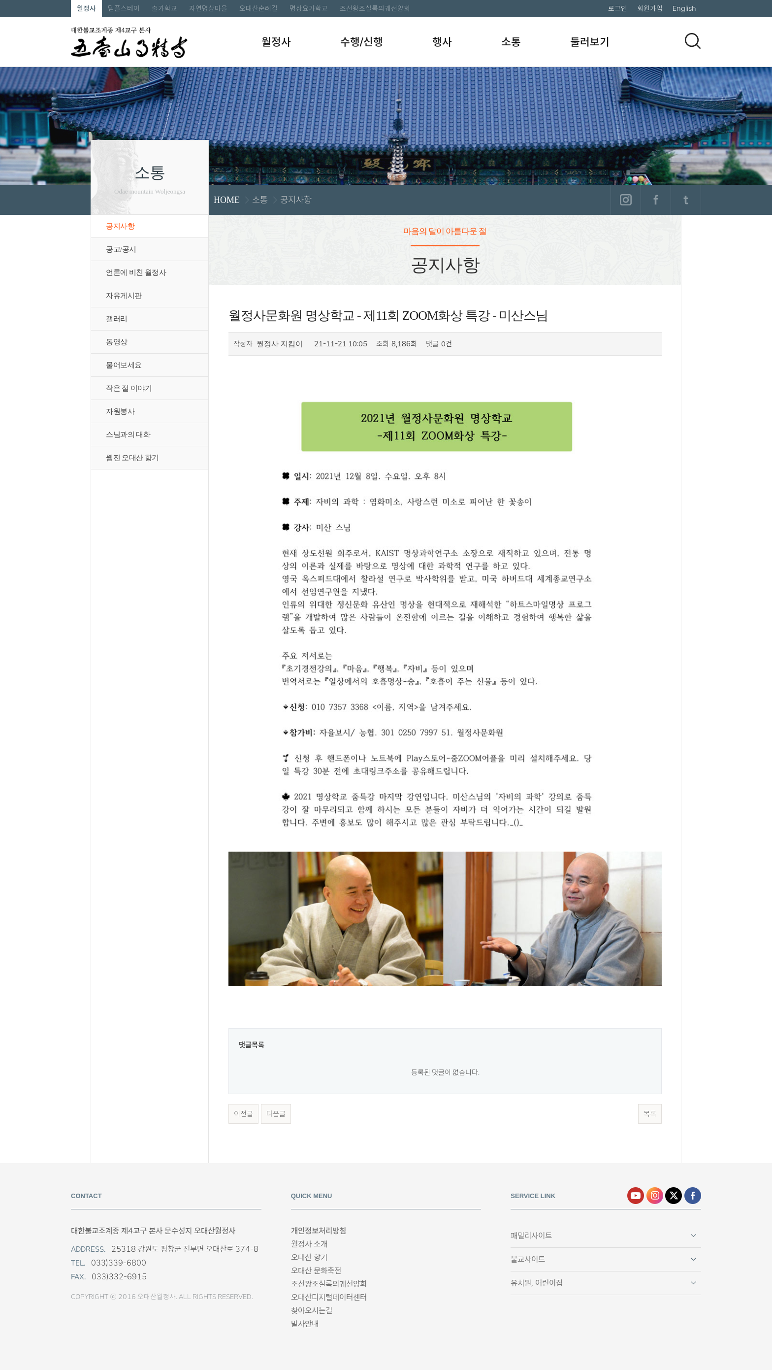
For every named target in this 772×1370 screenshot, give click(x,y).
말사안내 (305, 1324)
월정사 (86, 8)
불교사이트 (528, 1259)
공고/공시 (121, 249)
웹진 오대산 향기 (132, 458)
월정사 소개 (309, 1244)
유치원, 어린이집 (537, 1283)
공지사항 (120, 226)
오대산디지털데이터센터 (329, 1297)
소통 (511, 41)
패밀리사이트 (531, 1236)
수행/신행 (361, 41)
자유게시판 (124, 296)
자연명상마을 (208, 8)
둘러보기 (590, 41)
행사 (442, 41)
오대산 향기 (309, 1257)
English (684, 8)
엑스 (673, 1195)
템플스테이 (124, 8)
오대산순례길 (258, 8)
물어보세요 (124, 365)
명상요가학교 (309, 8)
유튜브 (635, 1195)
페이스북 (656, 200)
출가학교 (164, 8)
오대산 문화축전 (316, 1271)
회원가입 (650, 8)
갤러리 (117, 319)
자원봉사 (120, 411)
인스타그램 (626, 200)
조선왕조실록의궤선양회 (375, 8)
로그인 (617, 8)
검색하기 (692, 41)
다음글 (276, 1114)
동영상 (117, 342)
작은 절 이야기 (129, 388)
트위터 (686, 200)
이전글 (243, 1114)
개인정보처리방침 (318, 1231)
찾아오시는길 (311, 1310)
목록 (649, 1114)
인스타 (654, 1195)
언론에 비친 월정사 (136, 272)
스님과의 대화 (128, 434)
